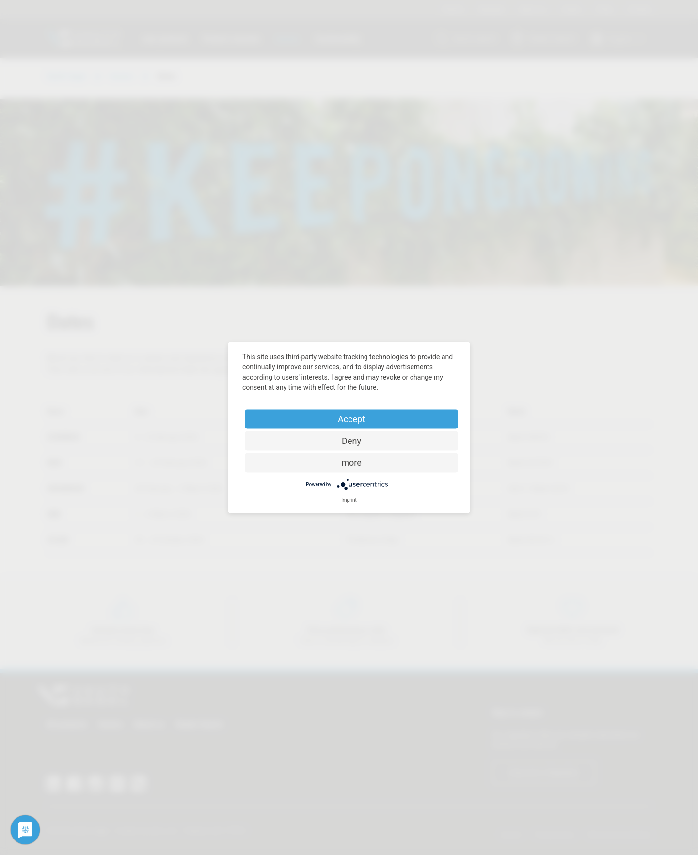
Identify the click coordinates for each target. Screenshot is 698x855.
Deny (351, 441)
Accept (351, 419)
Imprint (349, 500)
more (351, 463)
